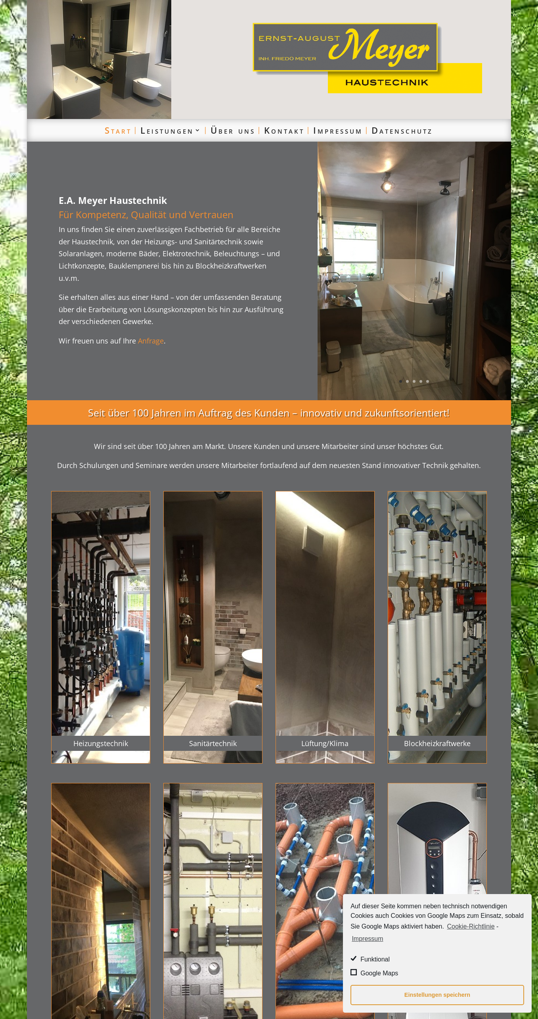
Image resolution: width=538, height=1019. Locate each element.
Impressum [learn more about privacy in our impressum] (367, 938)
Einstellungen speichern (437, 995)
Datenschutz (402, 130)
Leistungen (167, 130)
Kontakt (284, 130)
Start (118, 130)
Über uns (233, 130)
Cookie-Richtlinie (471, 926)
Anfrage (151, 340)
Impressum (338, 130)
